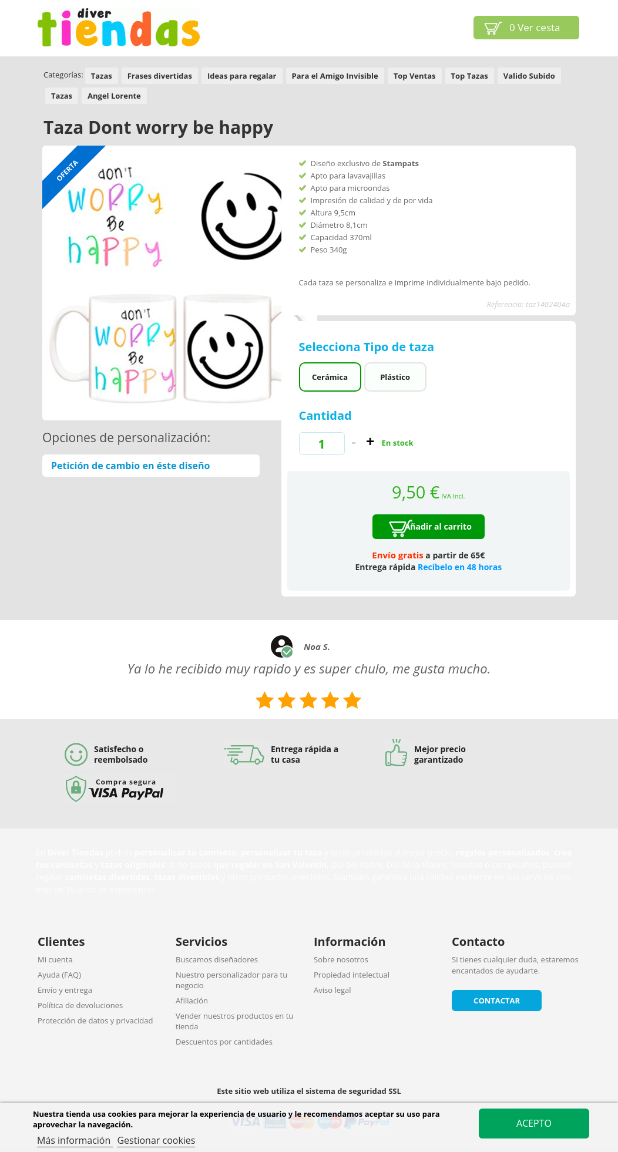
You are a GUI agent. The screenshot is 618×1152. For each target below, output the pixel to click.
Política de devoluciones (80, 1005)
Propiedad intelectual (351, 974)
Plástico (395, 377)
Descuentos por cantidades (224, 1041)
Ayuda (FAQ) (59, 974)
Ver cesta (534, 27)
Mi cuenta (55, 959)
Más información (75, 1140)
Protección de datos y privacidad (95, 1020)
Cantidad (325, 415)
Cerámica (330, 377)
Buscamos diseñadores (217, 959)
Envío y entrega (65, 990)
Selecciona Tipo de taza (368, 347)
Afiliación (192, 1000)
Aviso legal (332, 990)
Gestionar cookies (156, 1140)
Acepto (534, 1123)
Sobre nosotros (341, 959)
